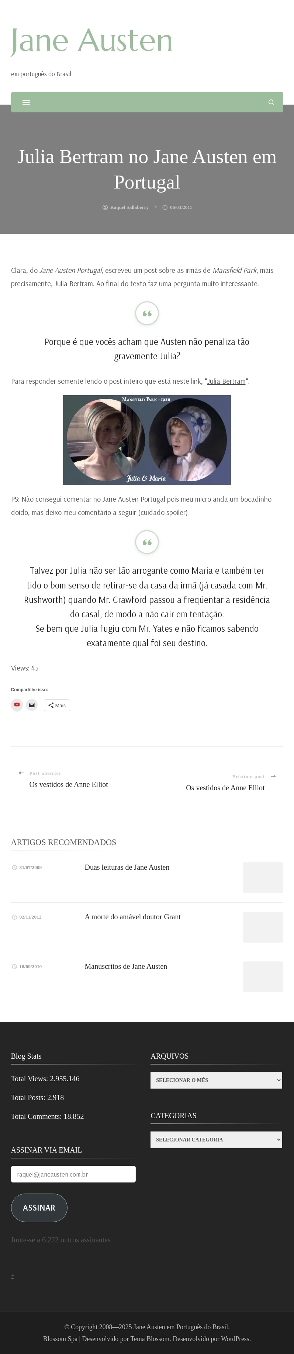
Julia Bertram (226, 381)
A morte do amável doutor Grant (133, 917)
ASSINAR (39, 1207)
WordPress (235, 1339)
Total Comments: (37, 1116)
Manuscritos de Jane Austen (126, 966)
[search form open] (271, 102)
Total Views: (30, 1079)
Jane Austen (92, 40)
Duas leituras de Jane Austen (127, 867)
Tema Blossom (150, 1339)
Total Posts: (29, 1097)
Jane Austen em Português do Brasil (181, 1327)
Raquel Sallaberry (129, 207)
